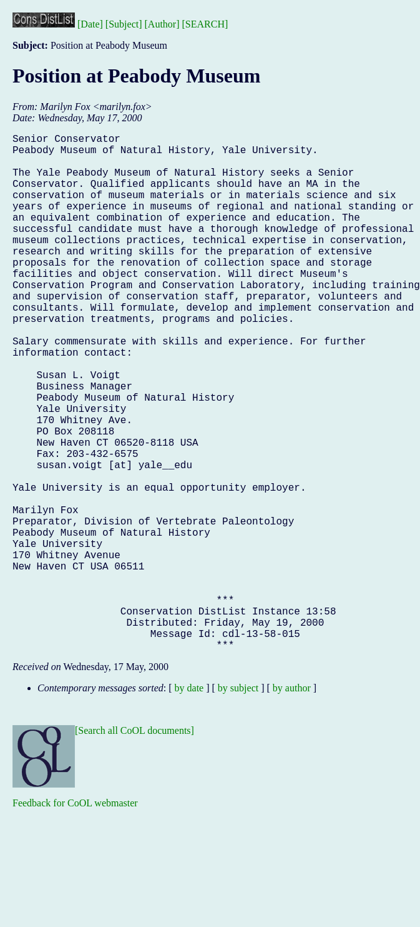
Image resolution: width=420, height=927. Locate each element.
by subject (238, 803)
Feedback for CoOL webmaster (75, 918)
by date (189, 803)
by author (292, 803)
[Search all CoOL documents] (134, 845)
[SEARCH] (205, 24)
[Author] (162, 24)
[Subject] (123, 24)
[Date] (90, 24)
